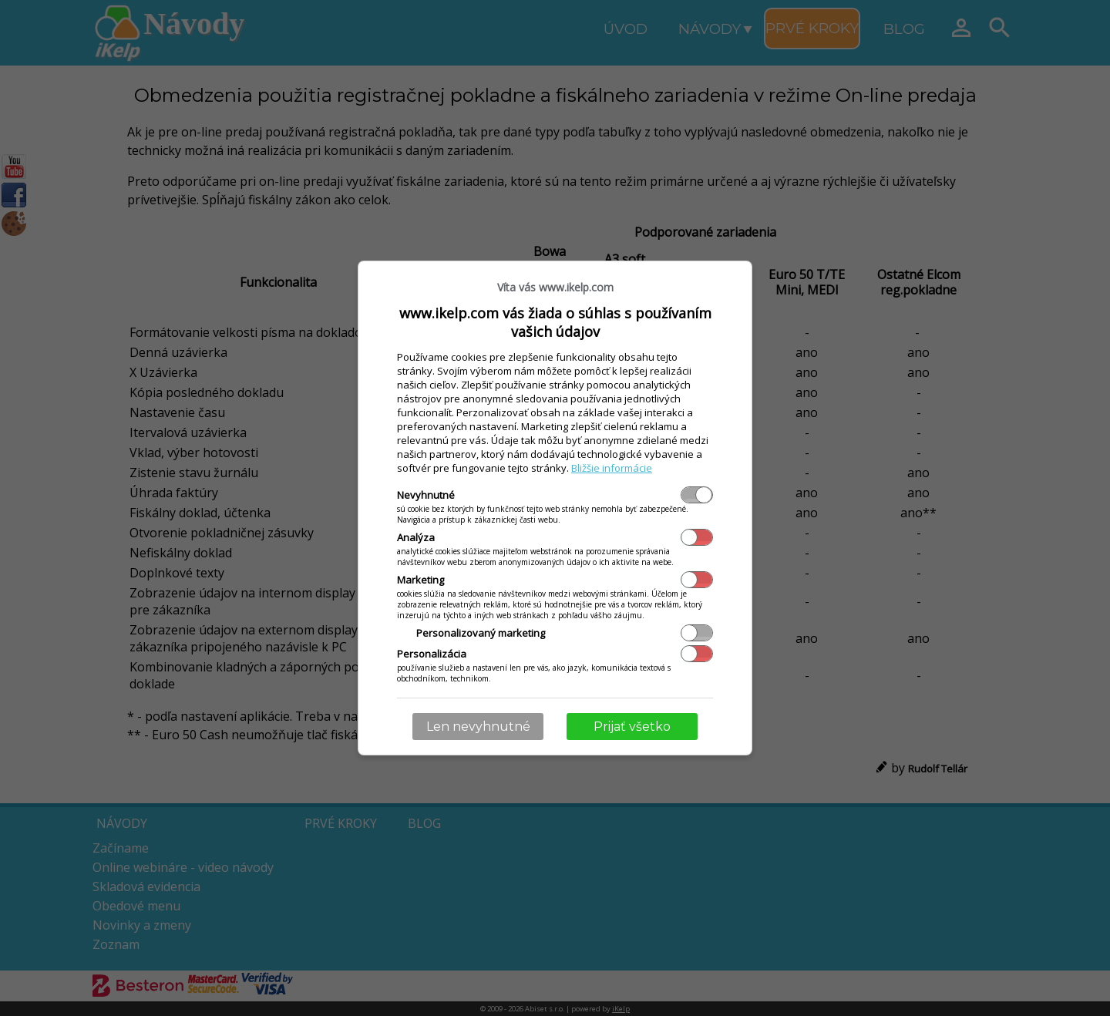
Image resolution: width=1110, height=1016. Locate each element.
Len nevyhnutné (478, 726)
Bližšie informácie (611, 468)
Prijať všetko (632, 726)
